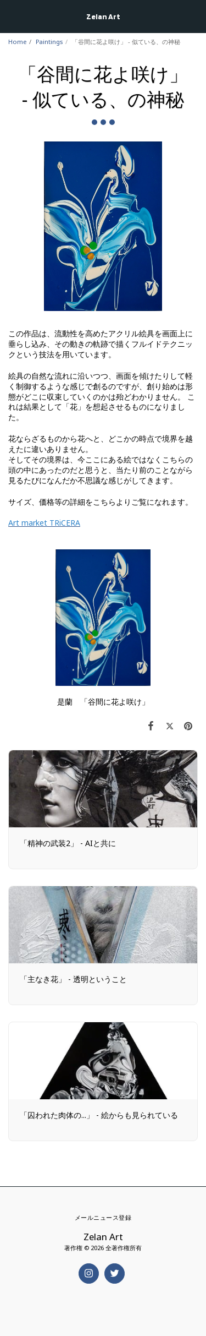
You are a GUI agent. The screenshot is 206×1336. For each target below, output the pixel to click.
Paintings (49, 41)
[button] (12, 15)
